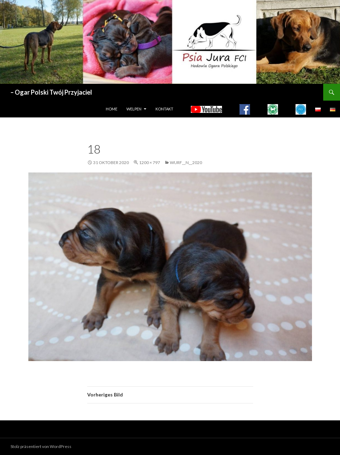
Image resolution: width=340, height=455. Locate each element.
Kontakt (164, 109)
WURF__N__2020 (186, 162)
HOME (111, 109)
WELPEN (133, 109)
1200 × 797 (149, 162)
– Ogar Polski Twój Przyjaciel (51, 92)
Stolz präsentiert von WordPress (41, 446)
